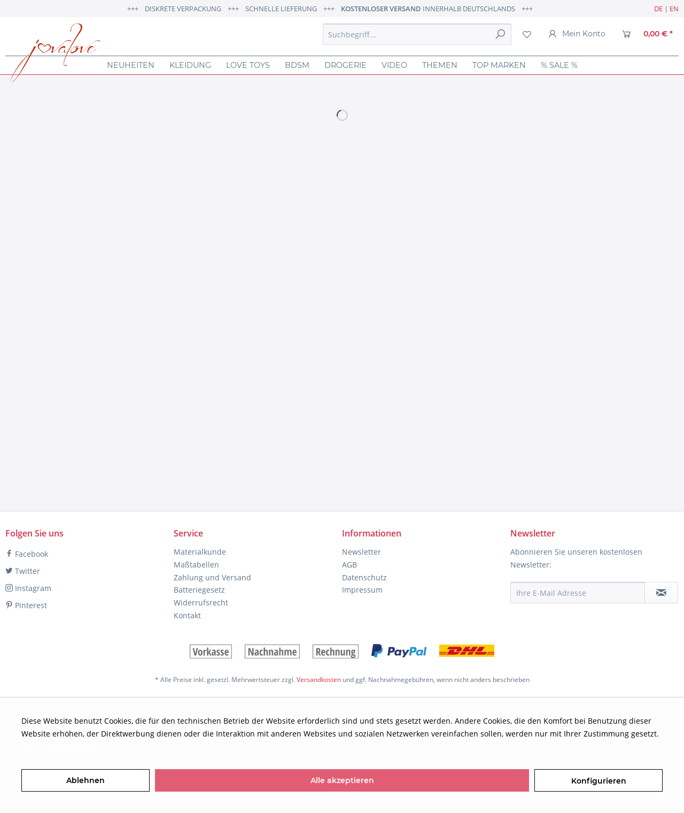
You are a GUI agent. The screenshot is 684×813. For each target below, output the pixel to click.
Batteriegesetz (199, 590)
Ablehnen (85, 780)
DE (658, 8)
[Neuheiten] (130, 65)
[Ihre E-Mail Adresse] (577, 592)
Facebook (26, 554)
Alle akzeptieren (342, 780)
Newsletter (361, 552)
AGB (349, 564)
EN (674, 8)
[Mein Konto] (576, 34)
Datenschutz (364, 577)
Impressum (362, 590)
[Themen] (440, 65)
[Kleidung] (190, 65)
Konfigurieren (598, 781)
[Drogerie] (345, 65)
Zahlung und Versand (212, 577)
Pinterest (26, 605)
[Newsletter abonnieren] (661, 592)
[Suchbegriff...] (417, 34)
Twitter (22, 571)
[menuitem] (417, 34)
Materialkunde (200, 552)
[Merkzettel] (527, 34)
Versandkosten (319, 679)
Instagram (28, 588)
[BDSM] (297, 65)
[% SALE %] (559, 65)
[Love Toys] (248, 65)
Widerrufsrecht (201, 602)
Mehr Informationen (57, 746)
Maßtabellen (196, 564)
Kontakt (187, 615)
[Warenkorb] (647, 34)
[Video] (394, 65)
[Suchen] (500, 34)
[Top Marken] (499, 65)
